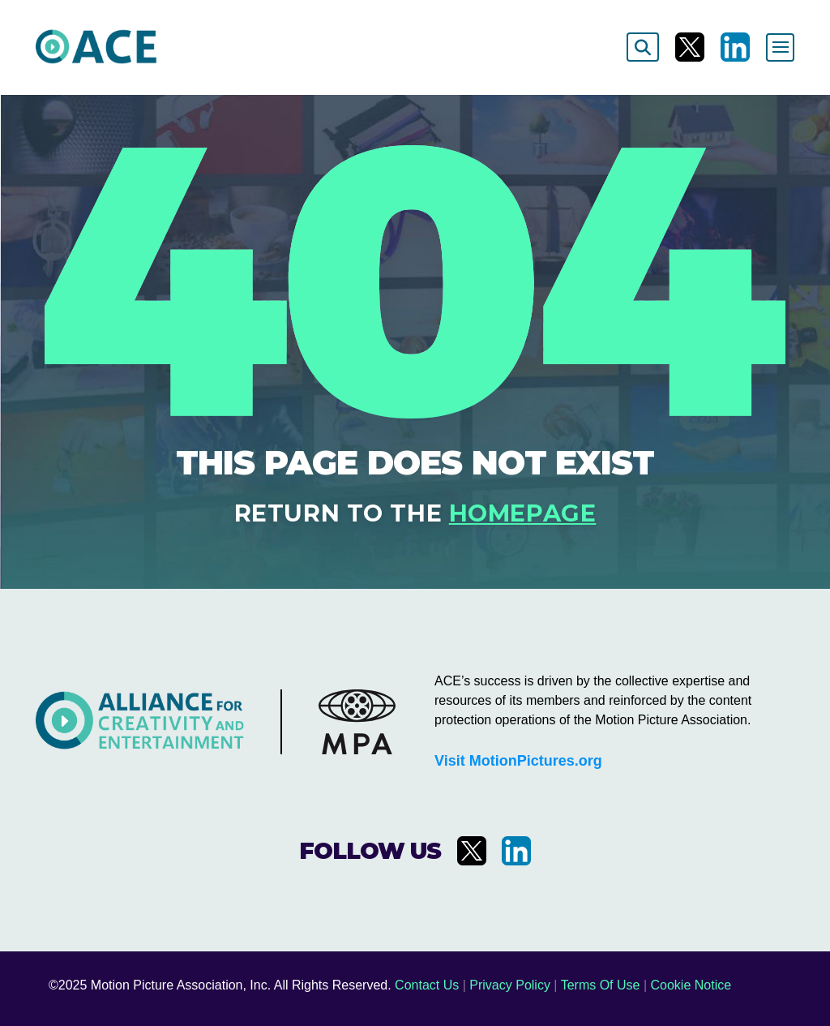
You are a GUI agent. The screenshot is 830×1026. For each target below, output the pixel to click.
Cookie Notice (691, 985)
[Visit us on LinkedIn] (735, 47)
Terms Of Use (600, 985)
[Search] (643, 47)
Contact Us (427, 985)
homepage (523, 513)
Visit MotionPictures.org (518, 761)
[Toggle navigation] (780, 47)
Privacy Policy (509, 985)
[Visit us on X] (689, 47)
